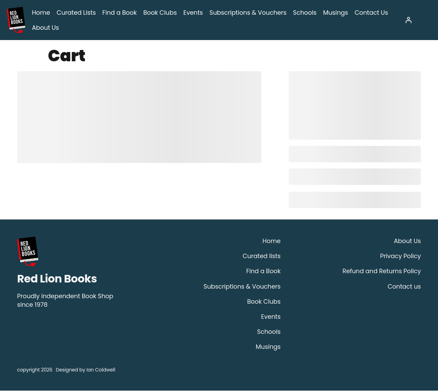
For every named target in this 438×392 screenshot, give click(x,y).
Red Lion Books (57, 280)
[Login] (408, 20)
